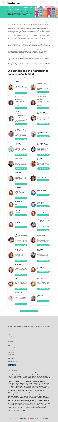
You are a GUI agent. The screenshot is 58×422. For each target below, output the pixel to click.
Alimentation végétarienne (30, 396)
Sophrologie (36, 406)
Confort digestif (32, 397)
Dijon (12, 386)
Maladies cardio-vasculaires (31, 400)
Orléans (44, 387)
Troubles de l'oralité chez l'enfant (24, 407)
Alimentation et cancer (34, 395)
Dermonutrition (46, 397)
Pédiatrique (24, 403)
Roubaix (27, 389)
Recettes (10, 339)
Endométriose (34, 399)
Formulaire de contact (12, 361)
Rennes (22, 389)
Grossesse (40, 399)
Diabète (9, 399)
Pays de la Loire (36, 377)
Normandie (14, 377)
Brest (34, 385)
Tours (31, 390)
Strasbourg (12, 390)
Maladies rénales (25, 402)
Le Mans (26, 386)
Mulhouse (21, 387)
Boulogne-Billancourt (27, 385)
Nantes (33, 387)
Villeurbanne (36, 390)
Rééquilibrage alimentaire (21, 404)
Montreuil (16, 387)
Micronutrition (38, 402)
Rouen (30, 389)
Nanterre (29, 387)
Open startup (10, 341)
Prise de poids (47, 403)
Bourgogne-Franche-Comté (25, 375)
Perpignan (10, 389)
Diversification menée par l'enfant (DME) (21, 399)
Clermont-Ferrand (43, 385)
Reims (18, 389)
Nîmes (40, 387)
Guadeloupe (15, 376)
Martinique (46, 376)
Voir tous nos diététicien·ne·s (29, 311)
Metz (45, 386)
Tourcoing (27, 390)
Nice (37, 387)
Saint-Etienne (42, 389)
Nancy (25, 387)
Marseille (41, 386)
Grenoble (16, 386)
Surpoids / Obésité (12, 407)
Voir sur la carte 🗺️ (29, 78)
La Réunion (41, 376)
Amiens (17, 383)
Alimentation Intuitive (44, 395)
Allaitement (39, 396)
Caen (37, 385)
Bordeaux (19, 385)
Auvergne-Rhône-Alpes (13, 375)
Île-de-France (35, 376)
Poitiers (14, 389)
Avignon (9, 385)
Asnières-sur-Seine (38, 383)
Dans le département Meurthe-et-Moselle (17, 14)
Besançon (14, 385)
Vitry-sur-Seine (42, 390)
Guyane (20, 376)
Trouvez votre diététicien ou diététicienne (16, 11)
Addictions (10, 395)
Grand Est (10, 376)
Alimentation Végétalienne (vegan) (15, 396)
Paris (48, 387)
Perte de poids (40, 403)
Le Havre (21, 386)
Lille (30, 386)
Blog (9, 334)
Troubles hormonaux (20, 410)
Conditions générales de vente (14, 350)
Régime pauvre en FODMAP (34, 404)
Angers (22, 383)
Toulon (17, 390)
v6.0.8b (46, 418)
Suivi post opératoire (44, 406)
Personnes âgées (32, 403)
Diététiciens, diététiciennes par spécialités (19, 393)
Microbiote (32, 402)
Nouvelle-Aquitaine (22, 377)
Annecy (26, 383)
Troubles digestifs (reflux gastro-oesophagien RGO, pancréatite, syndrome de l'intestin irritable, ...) (27, 408)
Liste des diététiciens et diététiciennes (19, 12)
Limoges (34, 386)
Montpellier (10, 387)
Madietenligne (23, 418)
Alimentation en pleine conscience (20, 395)
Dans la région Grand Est (27, 13)
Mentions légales (11, 352)
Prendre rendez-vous (21, 92)
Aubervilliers (46, 383)
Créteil (9, 386)
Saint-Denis (35, 389)
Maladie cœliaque (21, 400)
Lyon (37, 386)
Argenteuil (31, 383)
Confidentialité (11, 354)
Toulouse (22, 390)
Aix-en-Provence (11, 383)
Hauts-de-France (27, 376)
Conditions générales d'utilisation (15, 348)
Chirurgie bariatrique (24, 397)
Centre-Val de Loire (41, 375)
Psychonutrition (11, 404)
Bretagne (34, 375)
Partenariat (10, 337)
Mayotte (9, 377)
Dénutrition (39, 397)
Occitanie (29, 377)
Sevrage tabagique (29, 406)
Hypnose (14, 400)
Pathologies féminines (16, 403)
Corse (48, 375)
